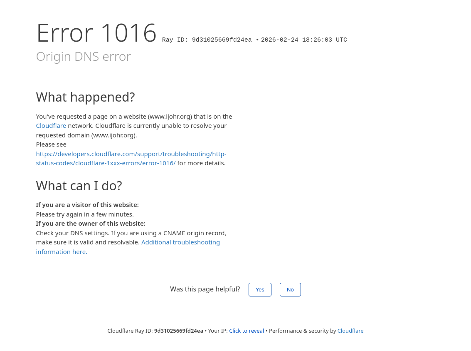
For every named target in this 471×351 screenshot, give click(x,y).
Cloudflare (51, 125)
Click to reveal (246, 330)
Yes (260, 289)
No (290, 289)
